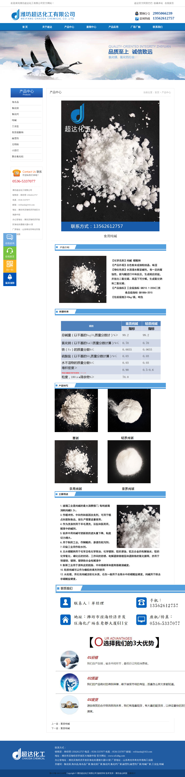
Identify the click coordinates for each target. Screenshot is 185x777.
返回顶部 (9, 283)
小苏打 (15, 150)
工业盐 (15, 126)
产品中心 (166, 92)
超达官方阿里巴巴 (143, 3)
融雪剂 (15, 138)
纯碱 (14, 120)
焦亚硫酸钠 (17, 132)
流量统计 (132, 773)
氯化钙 (15, 114)
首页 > (158, 92)
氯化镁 (15, 108)
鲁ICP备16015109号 (57, 773)
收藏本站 (158, 3)
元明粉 (15, 144)
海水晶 (15, 102)
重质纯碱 (65, 724)
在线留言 (169, 3)
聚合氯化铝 (17, 156)
